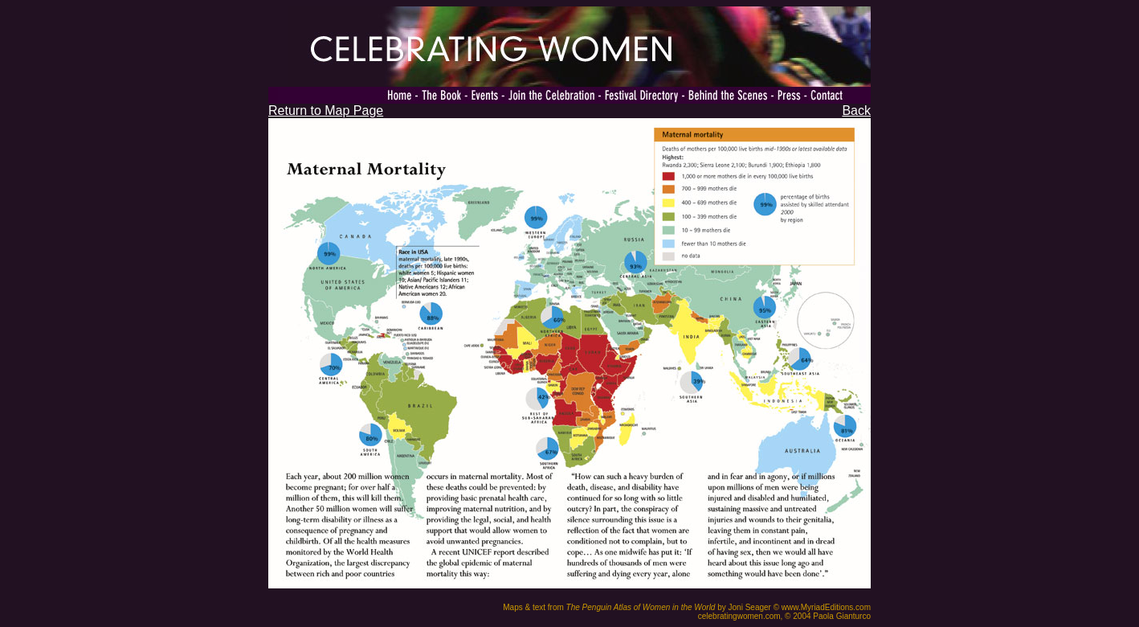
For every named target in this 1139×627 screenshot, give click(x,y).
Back (856, 110)
